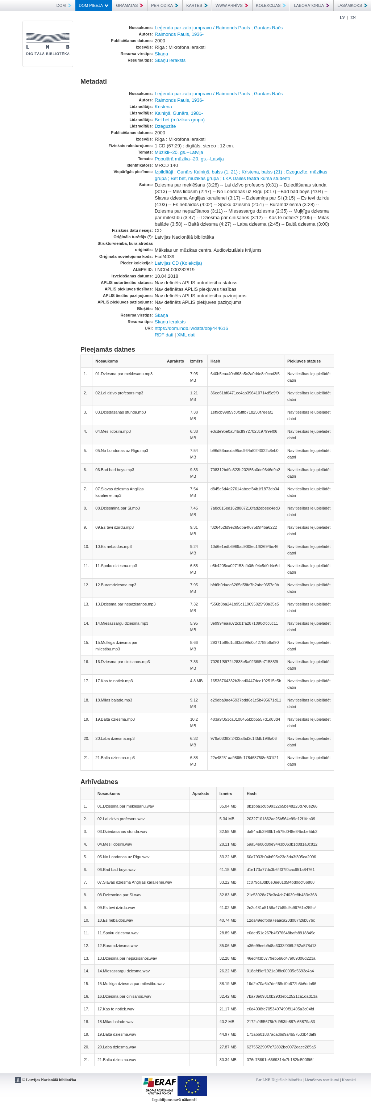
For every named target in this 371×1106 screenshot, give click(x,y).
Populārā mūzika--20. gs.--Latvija (189, 159)
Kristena (163, 106)
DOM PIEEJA (94, 5)
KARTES (197, 5)
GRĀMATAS (129, 5)
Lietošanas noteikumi (322, 1079)
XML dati (186, 335)
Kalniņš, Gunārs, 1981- (179, 113)
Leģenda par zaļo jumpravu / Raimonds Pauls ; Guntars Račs (219, 27)
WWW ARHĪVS (232, 5)
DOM (64, 5)
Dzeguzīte (165, 126)
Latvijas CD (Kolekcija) (178, 263)
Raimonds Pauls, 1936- (179, 34)
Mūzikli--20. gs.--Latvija (179, 152)
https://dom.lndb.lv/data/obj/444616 (191, 328)
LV (342, 17)
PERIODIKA (164, 5)
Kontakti (349, 1079)
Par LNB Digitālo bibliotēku (279, 1079)
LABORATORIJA (311, 5)
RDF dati (164, 335)
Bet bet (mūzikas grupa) (180, 119)
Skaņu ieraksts (170, 60)
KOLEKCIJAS (271, 5)
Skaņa (161, 53)
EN (353, 17)
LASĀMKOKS (352, 5)
